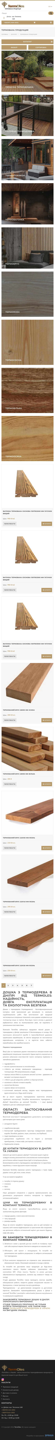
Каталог (14, 34)
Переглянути (9, 524)
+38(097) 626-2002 (11, 22)
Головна (4, 34)
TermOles (17, 1427)
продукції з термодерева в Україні (30, 1308)
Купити (47, 524)
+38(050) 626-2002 (8, 1410)
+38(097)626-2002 (8, 1412)
